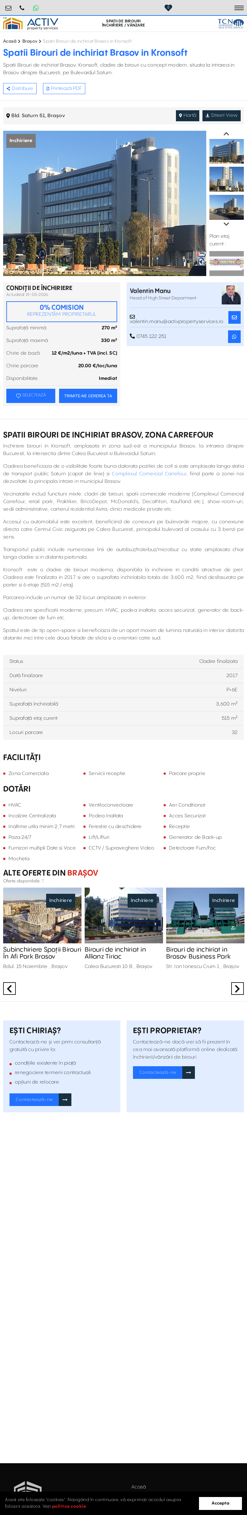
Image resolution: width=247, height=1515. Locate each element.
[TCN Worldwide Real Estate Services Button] (231, 23)
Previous (226, 134)
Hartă (187, 115)
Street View (222, 115)
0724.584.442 (22, 5)
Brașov (30, 41)
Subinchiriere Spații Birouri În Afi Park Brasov (42, 953)
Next (226, 224)
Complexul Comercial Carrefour (149, 474)
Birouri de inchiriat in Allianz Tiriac (115, 953)
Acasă (9, 41)
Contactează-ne (34, 1099)
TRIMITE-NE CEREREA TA (88, 396)
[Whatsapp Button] (35, 8)
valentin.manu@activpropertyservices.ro (177, 317)
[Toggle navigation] (239, 8)
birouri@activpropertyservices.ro (8, 5)
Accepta (220, 1503)
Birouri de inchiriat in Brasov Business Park (198, 953)
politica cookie (69, 1506)
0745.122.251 (148, 336)
